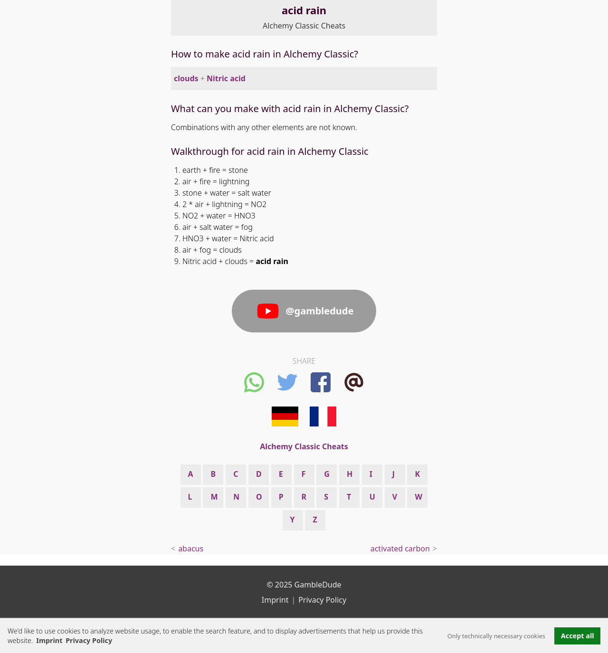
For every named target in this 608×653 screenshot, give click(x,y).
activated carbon (400, 548)
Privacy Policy (322, 600)
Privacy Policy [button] (89, 640)
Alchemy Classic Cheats (304, 25)
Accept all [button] (577, 635)
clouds (186, 78)
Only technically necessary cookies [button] (496, 636)
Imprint (49, 640)
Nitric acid (226, 78)
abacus (190, 548)
